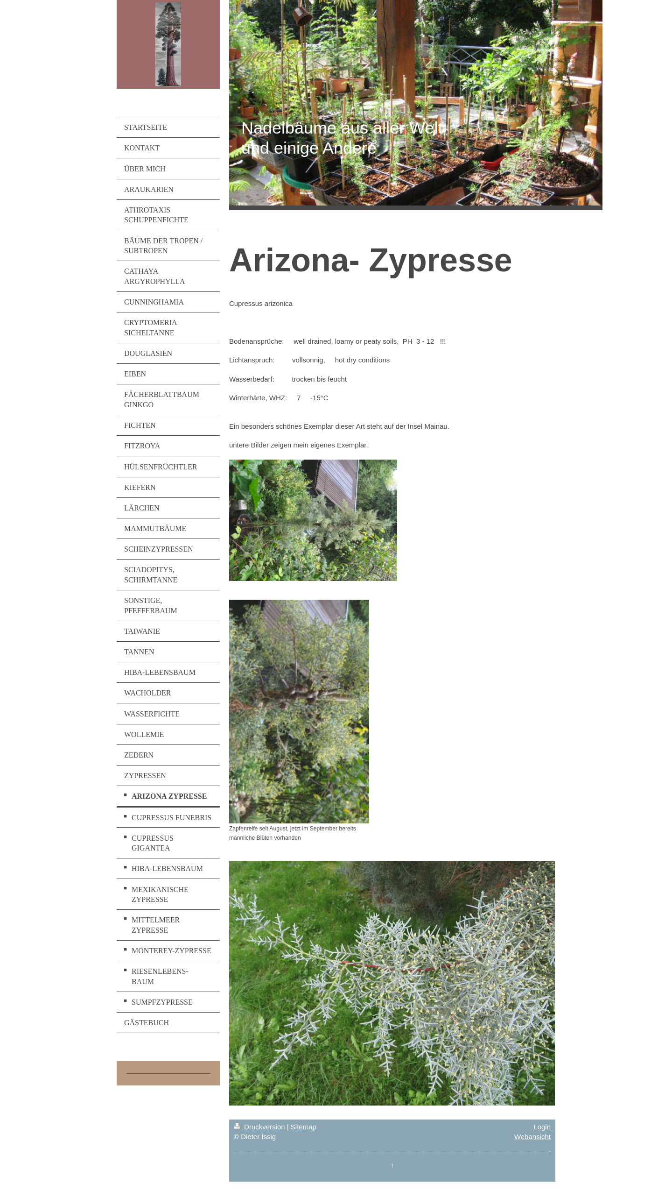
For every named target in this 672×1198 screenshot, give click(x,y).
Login (542, 1127)
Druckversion (260, 1127)
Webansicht (532, 1137)
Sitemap (303, 1127)
